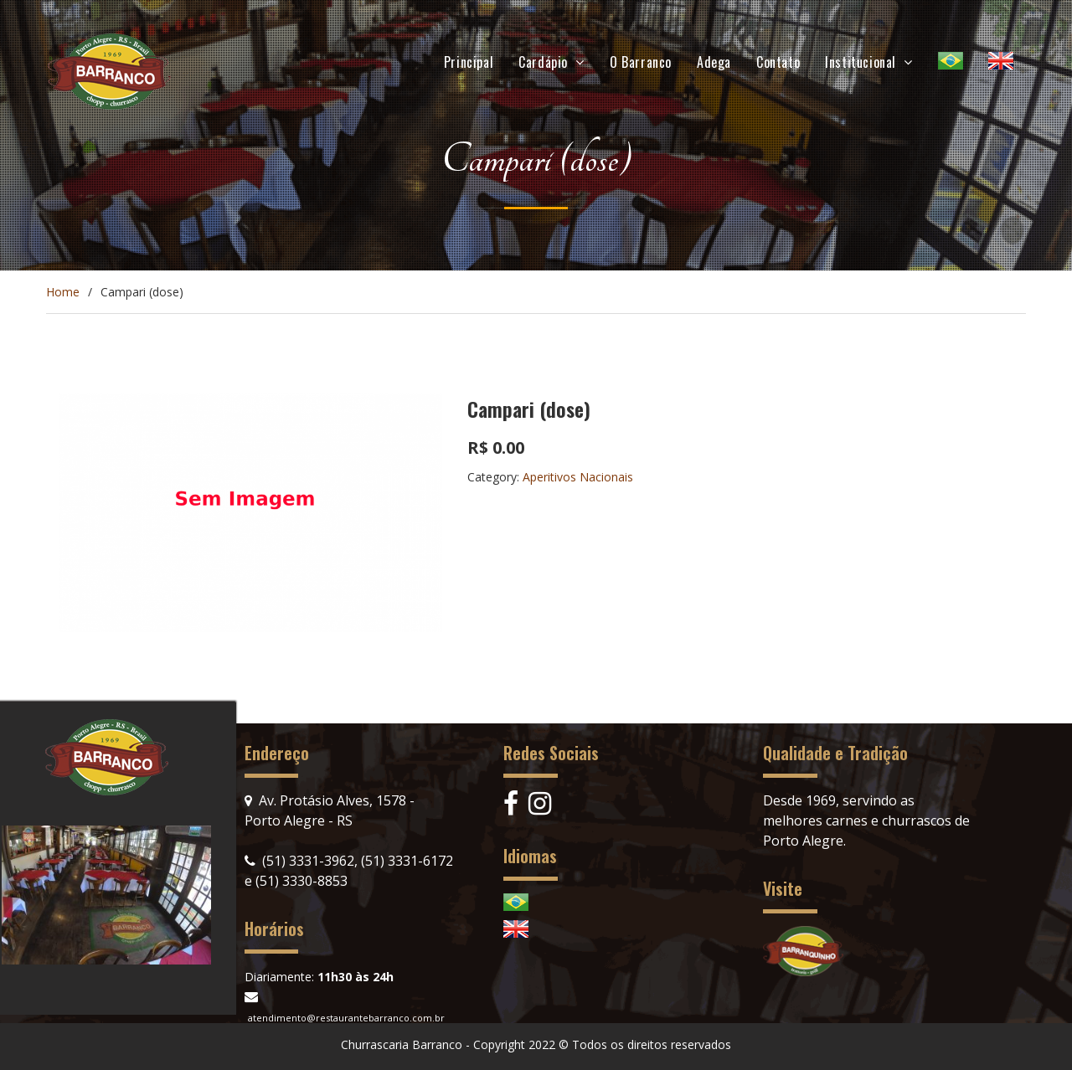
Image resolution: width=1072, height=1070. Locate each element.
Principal (468, 62)
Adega (714, 62)
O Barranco (641, 62)
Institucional (860, 62)
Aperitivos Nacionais (578, 477)
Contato (778, 62)
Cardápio (543, 62)
